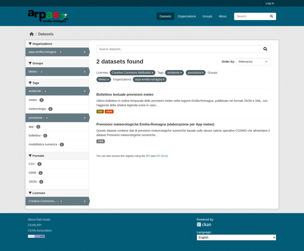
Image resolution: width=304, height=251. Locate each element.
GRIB (100, 141)
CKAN (204, 224)
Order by (228, 61)
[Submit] (271, 16)
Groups (207, 16)
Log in (270, 3)
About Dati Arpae (39, 219)
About (223, 16)
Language (204, 232)
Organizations (187, 16)
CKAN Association (40, 230)
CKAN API (35, 225)
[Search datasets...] (255, 16)
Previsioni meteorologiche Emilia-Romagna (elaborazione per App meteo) (155, 124)
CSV (100, 111)
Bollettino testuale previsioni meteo (124, 94)
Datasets (165, 16)
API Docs (161, 155)
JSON (109, 111)
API (148, 155)
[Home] (32, 34)
